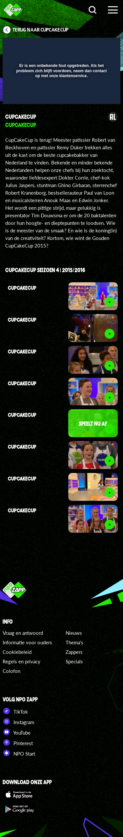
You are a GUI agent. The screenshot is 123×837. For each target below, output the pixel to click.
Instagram (18, 721)
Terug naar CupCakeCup (40, 30)
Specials (74, 661)
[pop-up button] (85, 47)
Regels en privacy (21, 661)
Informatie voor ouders (27, 642)
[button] (98, 47)
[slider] (60, 95)
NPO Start (19, 753)
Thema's (74, 642)
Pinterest (18, 742)
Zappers (74, 652)
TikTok (15, 711)
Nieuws (74, 633)
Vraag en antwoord (23, 633)
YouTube (17, 732)
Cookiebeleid (17, 652)
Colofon (11, 671)
